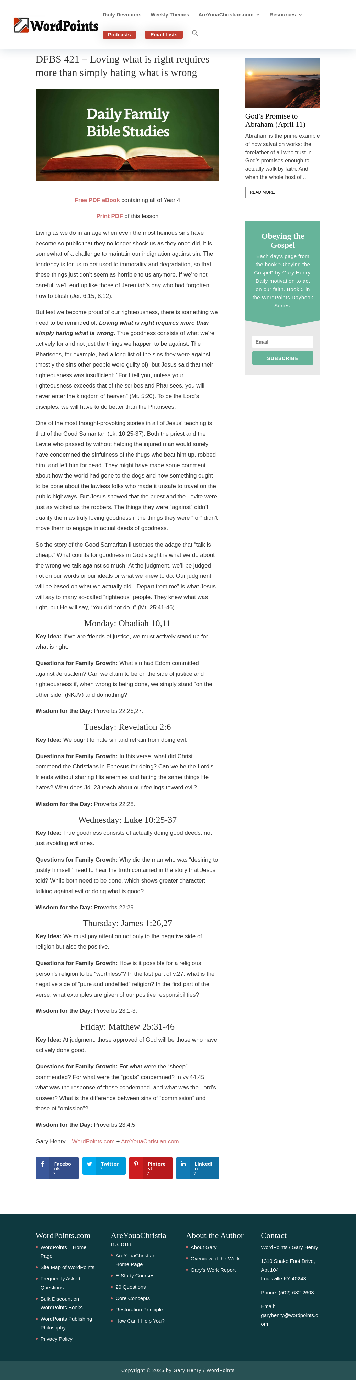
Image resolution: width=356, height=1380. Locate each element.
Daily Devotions (122, 15)
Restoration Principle (139, 1309)
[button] (195, 39)
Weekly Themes (170, 15)
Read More (262, 192)
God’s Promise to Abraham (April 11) (275, 120)
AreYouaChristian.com (226, 15)
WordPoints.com (93, 1141)
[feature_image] (283, 82)
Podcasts (119, 34)
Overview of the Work (215, 1258)
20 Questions (130, 1287)
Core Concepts (132, 1298)
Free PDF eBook (97, 200)
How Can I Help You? (140, 1321)
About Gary (204, 1247)
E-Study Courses (134, 1275)
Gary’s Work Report (213, 1270)
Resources (283, 15)
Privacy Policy (57, 1339)
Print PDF (109, 216)
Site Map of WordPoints (67, 1267)
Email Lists (163, 34)
